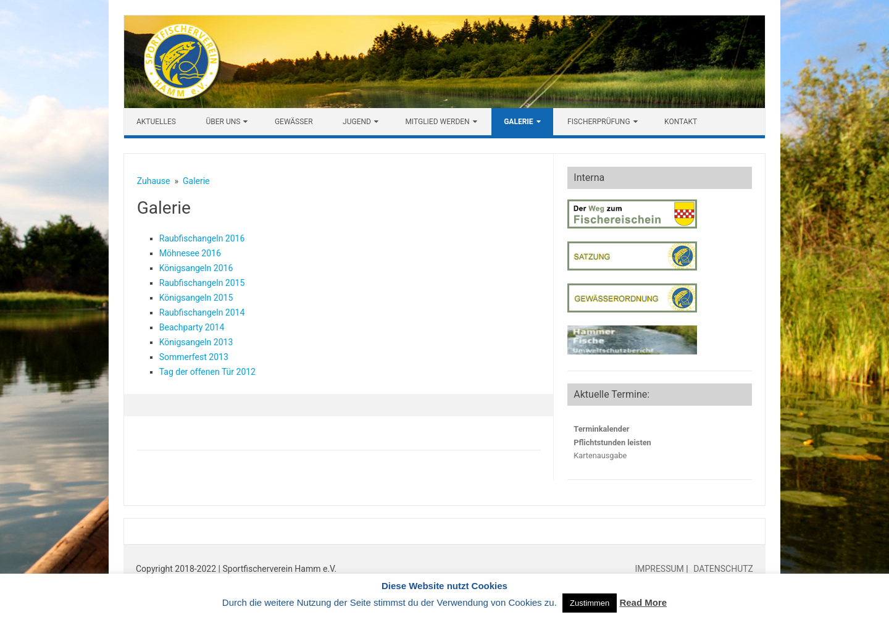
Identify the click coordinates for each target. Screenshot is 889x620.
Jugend (357, 121)
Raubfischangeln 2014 (202, 312)
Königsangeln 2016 (196, 268)
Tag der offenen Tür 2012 (207, 372)
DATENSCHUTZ (722, 569)
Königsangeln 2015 (196, 298)
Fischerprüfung (598, 121)
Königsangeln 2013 (196, 342)
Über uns (223, 121)
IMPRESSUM (660, 569)
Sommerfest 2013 (193, 357)
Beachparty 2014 (192, 327)
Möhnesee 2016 (190, 253)
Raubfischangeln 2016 (202, 238)
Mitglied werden (437, 121)
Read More (643, 602)
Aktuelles (156, 121)
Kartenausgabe (600, 455)
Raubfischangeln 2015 (202, 283)
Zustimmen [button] (589, 603)
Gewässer (294, 121)
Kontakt (680, 121)
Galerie (518, 121)
